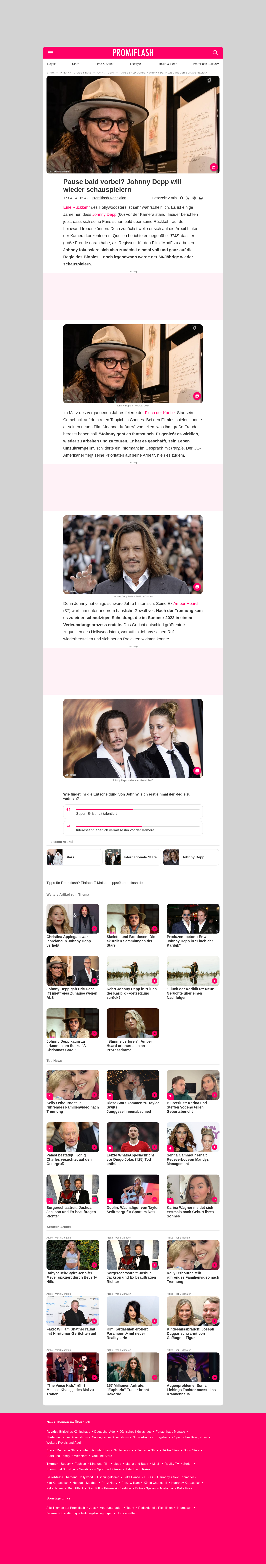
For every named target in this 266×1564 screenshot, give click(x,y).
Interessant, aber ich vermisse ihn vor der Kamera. (115, 830)
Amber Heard (185, 603)
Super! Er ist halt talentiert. (97, 813)
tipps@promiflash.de (126, 883)
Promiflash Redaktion (109, 198)
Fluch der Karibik (160, 412)
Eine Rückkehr (76, 207)
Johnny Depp (104, 214)
